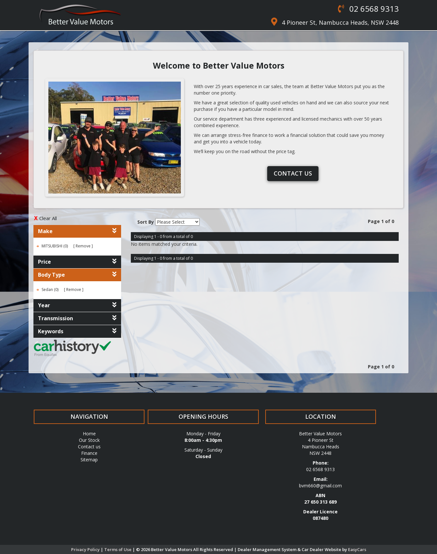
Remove (83, 246)
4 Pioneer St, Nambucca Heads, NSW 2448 (340, 22)
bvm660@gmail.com (320, 485)
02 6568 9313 (373, 8)
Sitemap (89, 459)
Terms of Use (118, 549)
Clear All (48, 218)
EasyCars (357, 549)
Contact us (293, 173)
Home (89, 433)
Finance (89, 453)
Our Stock (89, 440)
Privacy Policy (86, 549)
